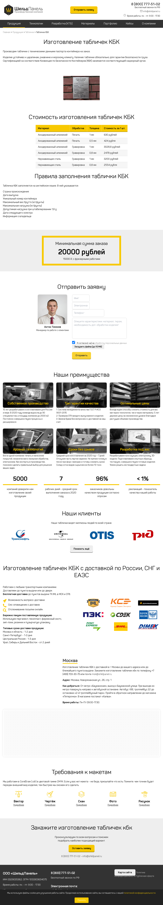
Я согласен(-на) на (102, 343)
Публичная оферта (145, 876)
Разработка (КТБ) (62, 23)
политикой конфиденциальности (140, 893)
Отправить (81, 355)
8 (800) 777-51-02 (145, 4)
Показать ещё (81, 549)
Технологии (36, 23)
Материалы (88, 23)
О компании (149, 23)
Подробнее (18, 805)
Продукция (14, 23)
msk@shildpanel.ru (102, 674)
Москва (70, 660)
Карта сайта (125, 872)
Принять (82, 900)
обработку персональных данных (111, 343)
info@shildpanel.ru (151, 11)
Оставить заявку (81, 848)
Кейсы (129, 23)
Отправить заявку (84, 9)
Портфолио (110, 23)
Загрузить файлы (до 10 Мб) (88, 347)
